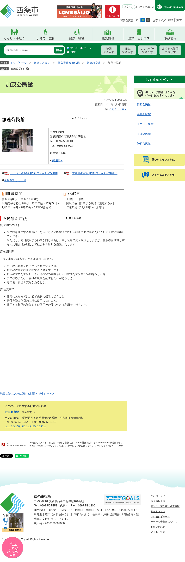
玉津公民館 (144, 133)
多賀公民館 (144, 114)
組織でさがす (127, 50)
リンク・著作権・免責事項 (165, 506)
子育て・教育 (45, 38)
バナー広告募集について (164, 521)
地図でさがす (108, 50)
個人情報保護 (158, 501)
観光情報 (108, 38)
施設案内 (57, 160)
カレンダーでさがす (148, 50)
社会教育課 (94, 62)
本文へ (128, 6)
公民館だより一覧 (15, 180)
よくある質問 (158, 532)
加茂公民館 (17, 68)
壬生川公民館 (145, 124)
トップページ (18, 62)
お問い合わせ (158, 526)
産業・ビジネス (139, 38)
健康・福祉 (76, 38)
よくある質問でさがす (170, 50)
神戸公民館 (144, 143)
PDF (73, 52)
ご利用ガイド (158, 496)
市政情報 (170, 38)
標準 (170, 20)
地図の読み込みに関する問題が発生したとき (27, 393)
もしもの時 (112, 15)
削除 (27, 68)
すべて (74, 47)
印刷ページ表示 (118, 109)
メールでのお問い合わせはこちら (25, 426)
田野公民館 (144, 104)
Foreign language (173, 7)
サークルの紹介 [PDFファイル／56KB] (34, 173)
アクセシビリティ (160, 516)
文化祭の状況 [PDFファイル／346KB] (95, 173)
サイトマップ (158, 511)
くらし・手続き (14, 38)
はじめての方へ (144, 6)
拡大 (179, 20)
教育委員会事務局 (69, 62)
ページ (87, 47)
